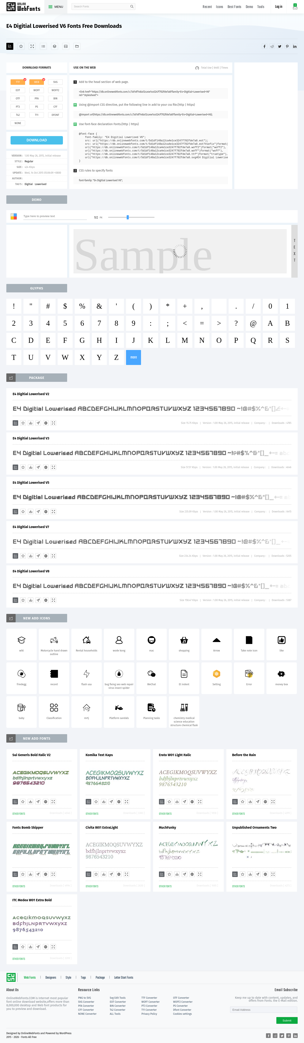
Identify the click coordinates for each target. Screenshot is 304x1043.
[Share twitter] (279, 46)
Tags (83, 978)
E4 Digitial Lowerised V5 (31, 483)
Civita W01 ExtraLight (102, 827)
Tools (261, 7)
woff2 (55, 90)
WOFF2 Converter (183, 1001)
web (36, 82)
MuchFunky (167, 827)
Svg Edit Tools (118, 997)
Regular (28, 161)
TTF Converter (149, 997)
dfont (55, 114)
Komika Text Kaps (99, 755)
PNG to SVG (84, 997)
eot (18, 90)
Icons (219, 7)
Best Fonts (235, 7)
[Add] (9, 46)
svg (55, 82)
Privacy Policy (149, 1013)
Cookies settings (182, 1013)
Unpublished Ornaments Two (254, 827)
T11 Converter (149, 1009)
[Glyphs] (43, 46)
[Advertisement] (266, 125)
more (133, 357)
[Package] (54, 46)
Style (68, 978)
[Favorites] (21, 46)
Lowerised (40, 184)
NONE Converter (87, 1013)
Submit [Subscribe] (287, 1020)
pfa (37, 98)
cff (55, 106)
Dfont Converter (182, 1009)
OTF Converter (181, 997)
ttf (18, 82)
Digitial (28, 184)
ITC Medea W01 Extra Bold (32, 900)
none (18, 123)
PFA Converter (86, 1005)
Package (100, 978)
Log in (278, 7)
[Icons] (65, 46)
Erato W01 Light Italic (175, 755)
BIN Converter (118, 1005)
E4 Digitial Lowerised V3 (31, 438)
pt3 (18, 106)
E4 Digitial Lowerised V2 (31, 394)
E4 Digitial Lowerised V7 (31, 527)
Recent (207, 7)
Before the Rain (244, 755)
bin (55, 98)
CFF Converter (86, 1009)
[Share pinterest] (287, 46)
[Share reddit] (272, 46)
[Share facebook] (264, 46)
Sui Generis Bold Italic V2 (31, 755)
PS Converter (180, 1005)
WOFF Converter (150, 1001)
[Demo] (32, 46)
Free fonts (25, 7)
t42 (18, 114)
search (132, 6)
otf (18, 98)
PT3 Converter (149, 1005)
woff (36, 90)
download (37, 140)
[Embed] (46, 423)
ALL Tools (115, 1013)
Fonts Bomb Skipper (27, 827)
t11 (36, 114)
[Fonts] (76, 46)
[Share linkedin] (295, 46)
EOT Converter (118, 1001)
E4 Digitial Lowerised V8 (31, 571)
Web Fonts (30, 978)
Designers (50, 978)
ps (36, 106)
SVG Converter (86, 1001)
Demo (249, 7)
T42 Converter (117, 1009)
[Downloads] (30, 423)
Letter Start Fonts (123, 978)
